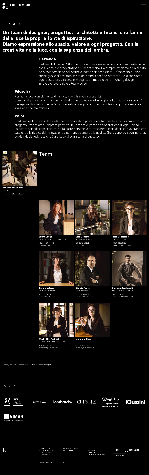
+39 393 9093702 (46, 243)
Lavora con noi (92, 449)
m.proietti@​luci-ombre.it (48, 348)
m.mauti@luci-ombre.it (84, 348)
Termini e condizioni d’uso (96, 454)
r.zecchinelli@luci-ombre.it (12, 194)
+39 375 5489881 (46, 294)
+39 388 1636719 (119, 243)
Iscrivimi (120, 456)
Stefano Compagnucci (44, 365)
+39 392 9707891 (119, 294)
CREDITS (66, 463)
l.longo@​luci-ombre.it (47, 245)
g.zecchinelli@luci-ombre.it (122, 297)
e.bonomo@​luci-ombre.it (85, 245)
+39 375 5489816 (82, 294)
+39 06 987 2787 (46, 346)
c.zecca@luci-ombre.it (48, 297)
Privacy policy (92, 450)
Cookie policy (92, 452)
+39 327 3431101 (82, 243)
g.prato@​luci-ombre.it (84, 297)
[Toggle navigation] (143, 6)
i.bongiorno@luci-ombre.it (122, 245)
